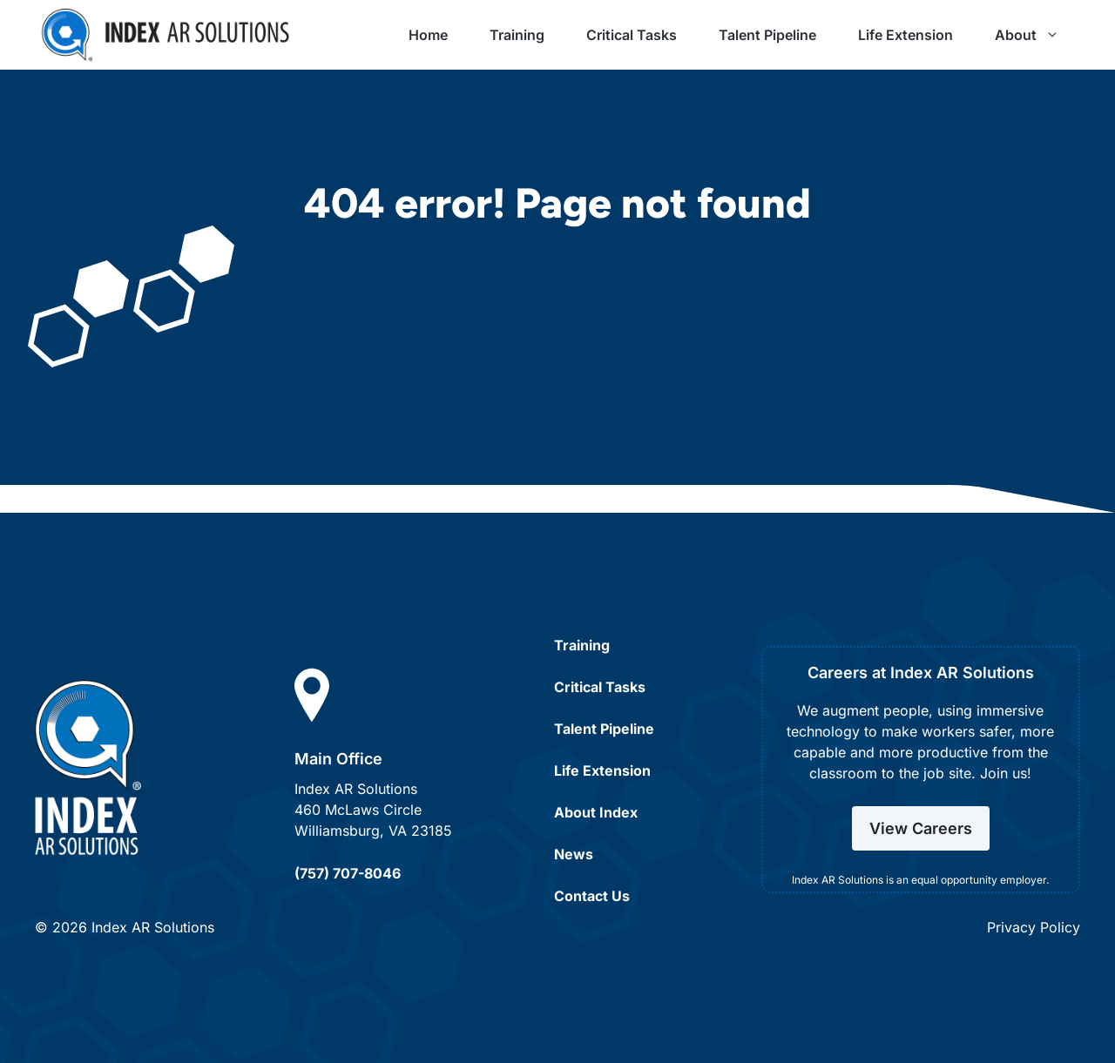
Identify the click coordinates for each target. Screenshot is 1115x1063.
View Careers (920, 828)
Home (428, 35)
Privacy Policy (1033, 927)
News (573, 854)
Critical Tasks (631, 35)
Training (517, 35)
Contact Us (592, 896)
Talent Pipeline (767, 35)
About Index (596, 812)
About (1037, 35)
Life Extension (905, 35)
